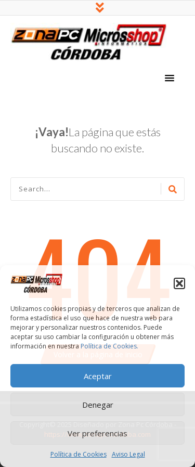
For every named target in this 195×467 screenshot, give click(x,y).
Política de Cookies (78, 454)
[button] (179, 283)
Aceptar (98, 376)
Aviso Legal (128, 454)
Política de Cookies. (109, 346)
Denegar (97, 404)
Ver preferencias (97, 433)
